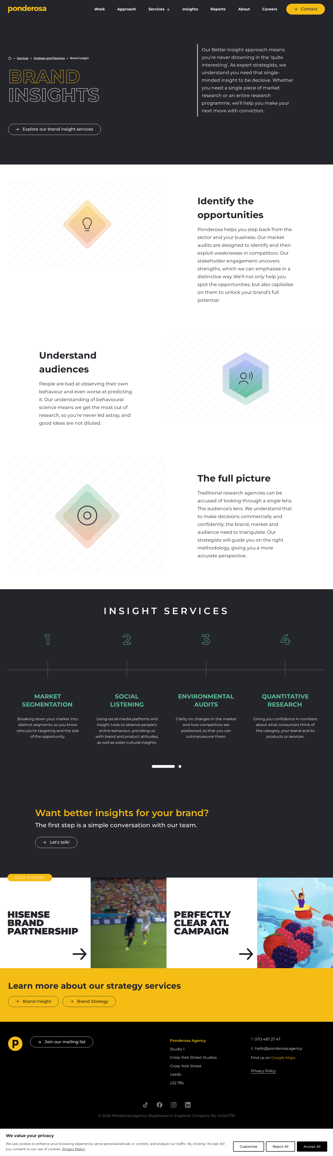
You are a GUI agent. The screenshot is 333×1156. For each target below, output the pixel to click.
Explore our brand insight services (58, 129)
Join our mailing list (65, 1041)
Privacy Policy (73, 1149)
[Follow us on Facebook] (159, 1105)
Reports (218, 9)
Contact (309, 9)
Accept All (312, 1146)
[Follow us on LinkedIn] (188, 1105)
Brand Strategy (92, 1001)
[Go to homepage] (45, 9)
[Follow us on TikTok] (145, 1105)
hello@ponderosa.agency (278, 1048)
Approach (126, 9)
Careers (269, 9)
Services (156, 9)
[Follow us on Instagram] (173, 1105)
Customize (248, 1146)
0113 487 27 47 (267, 1039)
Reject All (280, 1146)
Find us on (273, 1057)
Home (10, 58)
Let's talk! (60, 842)
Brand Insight (37, 1001)
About (244, 9)
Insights (190, 9)
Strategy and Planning (49, 58)
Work (99, 9)
